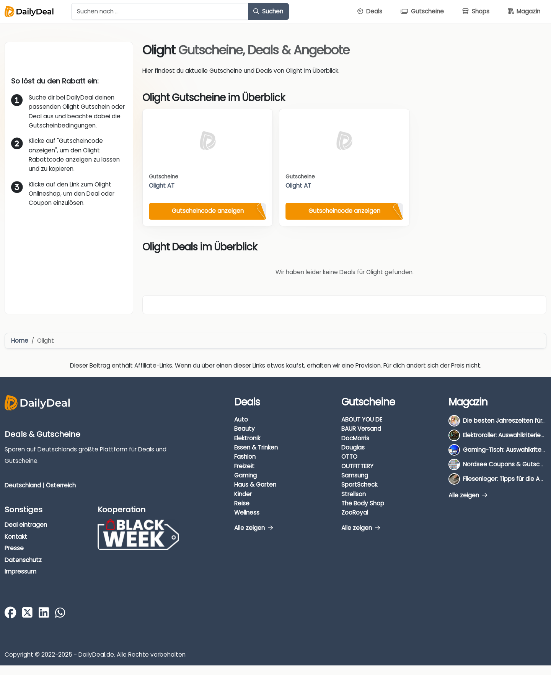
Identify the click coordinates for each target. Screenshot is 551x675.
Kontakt (16, 537)
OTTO (349, 457)
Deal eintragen (26, 525)
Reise (241, 503)
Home (19, 341)
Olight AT (161, 185)
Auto (241, 419)
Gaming (245, 475)
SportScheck (359, 485)
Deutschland (23, 485)
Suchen (268, 11)
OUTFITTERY (357, 466)
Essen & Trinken (256, 447)
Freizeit (244, 466)
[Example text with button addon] (159, 11)
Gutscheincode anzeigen (208, 211)
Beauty (244, 429)
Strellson (353, 494)
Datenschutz (23, 560)
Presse (14, 548)
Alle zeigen (253, 528)
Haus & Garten (255, 485)
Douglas (353, 447)
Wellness (246, 512)
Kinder (243, 494)
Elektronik (247, 438)
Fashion (245, 457)
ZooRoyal (354, 512)
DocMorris (355, 438)
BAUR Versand (361, 429)
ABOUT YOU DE (361, 419)
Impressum (20, 571)
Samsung (354, 475)
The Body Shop (362, 503)
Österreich (61, 485)
